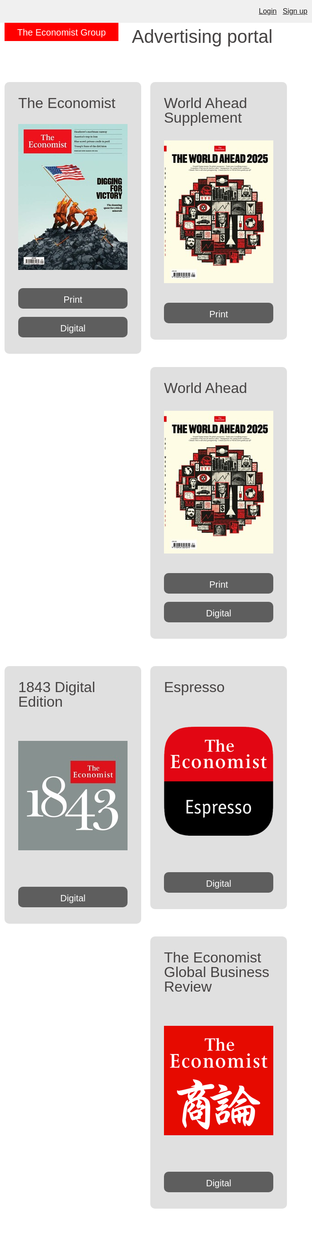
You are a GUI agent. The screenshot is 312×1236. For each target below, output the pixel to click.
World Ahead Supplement (205, 110)
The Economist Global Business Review (216, 972)
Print (72, 300)
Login (267, 11)
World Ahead (205, 388)
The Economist (66, 103)
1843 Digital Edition (56, 694)
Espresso (194, 687)
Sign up (295, 11)
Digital (73, 328)
